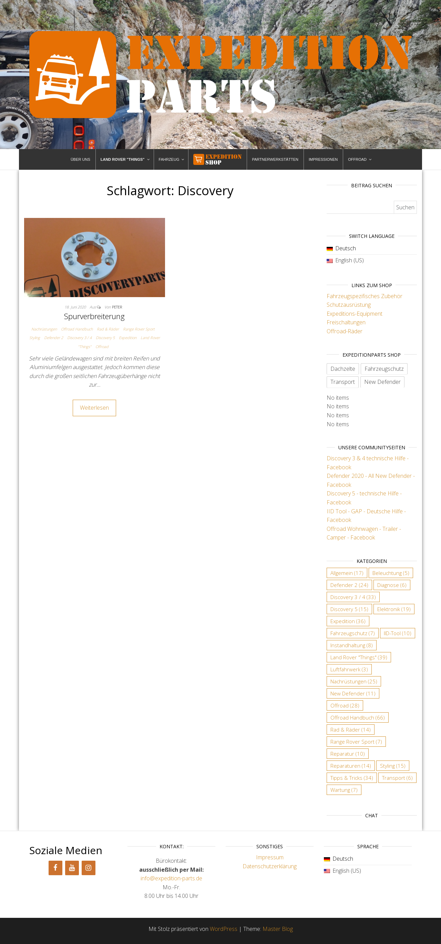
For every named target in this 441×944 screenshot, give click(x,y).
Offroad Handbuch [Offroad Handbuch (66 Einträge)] (357, 717)
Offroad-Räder (344, 331)
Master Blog (278, 929)
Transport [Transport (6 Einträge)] (397, 777)
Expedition (127, 337)
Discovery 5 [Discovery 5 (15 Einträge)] (349, 609)
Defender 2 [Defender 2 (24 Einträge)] (349, 584)
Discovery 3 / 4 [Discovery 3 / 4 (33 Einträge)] (353, 597)
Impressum (270, 857)
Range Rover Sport (139, 329)
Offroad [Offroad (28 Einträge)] (344, 705)
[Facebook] (55, 868)
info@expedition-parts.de (171, 878)
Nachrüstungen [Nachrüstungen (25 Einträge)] (353, 681)
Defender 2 (53, 337)
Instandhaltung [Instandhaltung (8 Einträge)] (351, 645)
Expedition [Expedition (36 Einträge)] (348, 621)
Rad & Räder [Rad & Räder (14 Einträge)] (350, 729)
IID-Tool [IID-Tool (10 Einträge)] (397, 633)
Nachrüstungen (44, 329)
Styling (34, 337)
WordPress (223, 929)
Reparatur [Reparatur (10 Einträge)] (347, 753)
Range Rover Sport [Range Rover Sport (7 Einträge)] (356, 741)
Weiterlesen (94, 407)
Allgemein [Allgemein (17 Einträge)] (346, 572)
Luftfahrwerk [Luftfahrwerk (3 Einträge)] (349, 669)
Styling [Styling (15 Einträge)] (393, 765)
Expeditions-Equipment (354, 313)
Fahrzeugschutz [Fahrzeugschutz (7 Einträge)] (352, 633)
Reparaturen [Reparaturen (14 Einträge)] (350, 765)
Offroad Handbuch (77, 329)
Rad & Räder (108, 329)
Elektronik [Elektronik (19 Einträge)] (394, 609)
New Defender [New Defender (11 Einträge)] (353, 693)
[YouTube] (72, 868)
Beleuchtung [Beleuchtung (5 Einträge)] (390, 572)
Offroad (102, 346)
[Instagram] (88, 868)
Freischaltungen (346, 322)
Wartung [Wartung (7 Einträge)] (344, 789)
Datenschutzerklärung (270, 866)
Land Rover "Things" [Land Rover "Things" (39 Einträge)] (358, 657)
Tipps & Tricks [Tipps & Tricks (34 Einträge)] (351, 777)
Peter (117, 307)
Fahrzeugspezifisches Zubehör (364, 296)
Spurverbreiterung (94, 316)
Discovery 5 (105, 337)
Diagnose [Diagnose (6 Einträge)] (392, 584)
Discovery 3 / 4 (79, 337)
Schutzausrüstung (349, 304)
